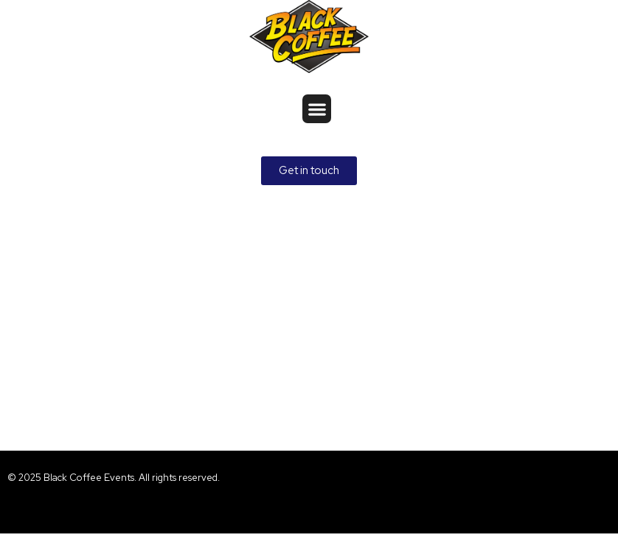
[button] (316, 108)
